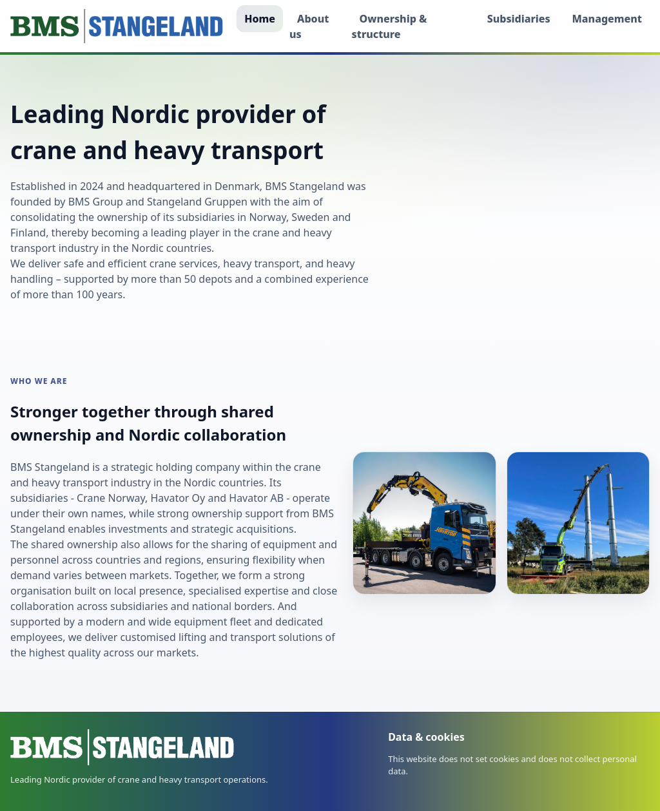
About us (309, 26)
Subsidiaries (518, 19)
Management (607, 19)
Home (259, 19)
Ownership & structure (389, 26)
